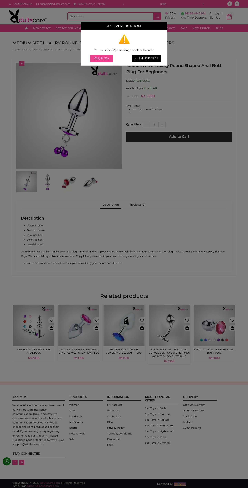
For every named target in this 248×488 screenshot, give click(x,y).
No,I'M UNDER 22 (146, 58)
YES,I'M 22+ (101, 58)
